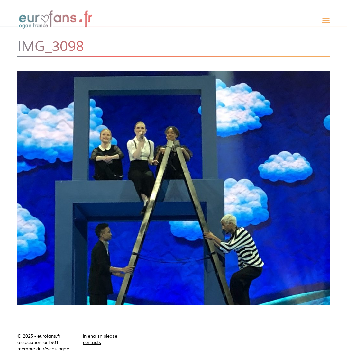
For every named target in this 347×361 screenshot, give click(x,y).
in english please (100, 336)
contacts (92, 342)
